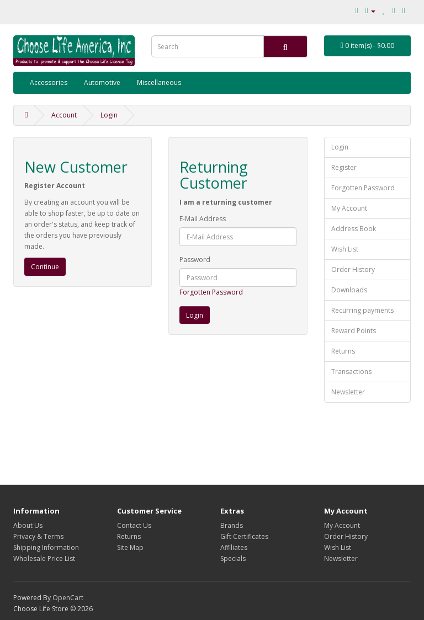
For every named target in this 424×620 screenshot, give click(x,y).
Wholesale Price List (44, 558)
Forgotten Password (211, 292)
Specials (233, 558)
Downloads (349, 290)
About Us (28, 525)
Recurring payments (362, 310)
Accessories (48, 82)
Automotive (102, 82)
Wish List (344, 249)
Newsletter (348, 392)
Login (109, 115)
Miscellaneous (159, 82)
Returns (343, 351)
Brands (231, 525)
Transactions (351, 371)
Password (194, 259)
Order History (353, 269)
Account (64, 115)
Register (344, 167)
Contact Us (134, 525)
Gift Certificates (244, 536)
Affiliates (233, 547)
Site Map (130, 547)
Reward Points (353, 330)
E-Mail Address (202, 218)
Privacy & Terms (38, 536)
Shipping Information (46, 547)
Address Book (353, 228)
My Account (349, 208)
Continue (45, 266)
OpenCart (67, 597)
